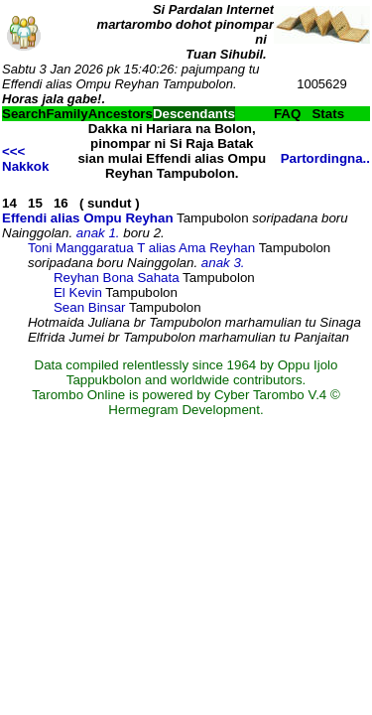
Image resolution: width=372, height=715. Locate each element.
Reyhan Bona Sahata (117, 277)
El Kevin (78, 292)
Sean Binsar (90, 307)
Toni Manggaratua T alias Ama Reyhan (141, 247)
